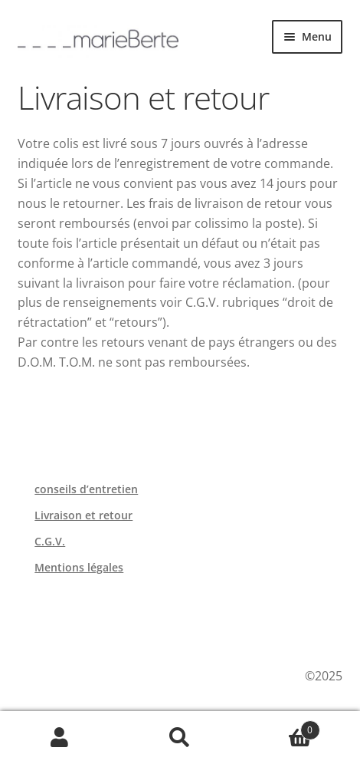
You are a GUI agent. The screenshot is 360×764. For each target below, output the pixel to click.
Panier (279, 726)
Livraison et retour (83, 515)
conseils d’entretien (86, 489)
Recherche (180, 738)
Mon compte (60, 738)
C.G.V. (49, 541)
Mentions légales (78, 567)
